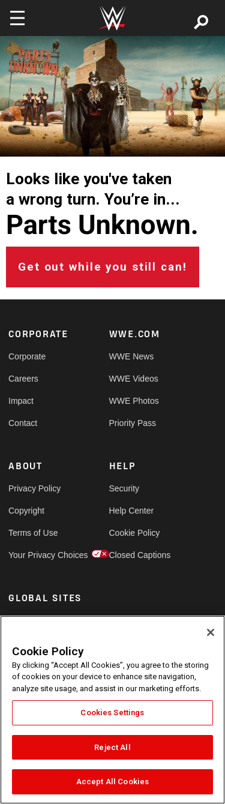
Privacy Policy (33, 488)
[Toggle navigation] (17, 18)
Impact (21, 401)
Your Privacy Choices (33, 555)
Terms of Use (33, 533)
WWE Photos (134, 401)
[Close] (210, 632)
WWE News (131, 356)
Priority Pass (133, 423)
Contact (22, 423)
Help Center (131, 510)
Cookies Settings (112, 712)
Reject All (112, 747)
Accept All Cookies (112, 781)
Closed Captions (134, 555)
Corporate (27, 356)
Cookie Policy (134, 533)
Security (124, 488)
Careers (23, 378)
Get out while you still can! (102, 267)
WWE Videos (133, 378)
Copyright (26, 510)
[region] (112, 710)
